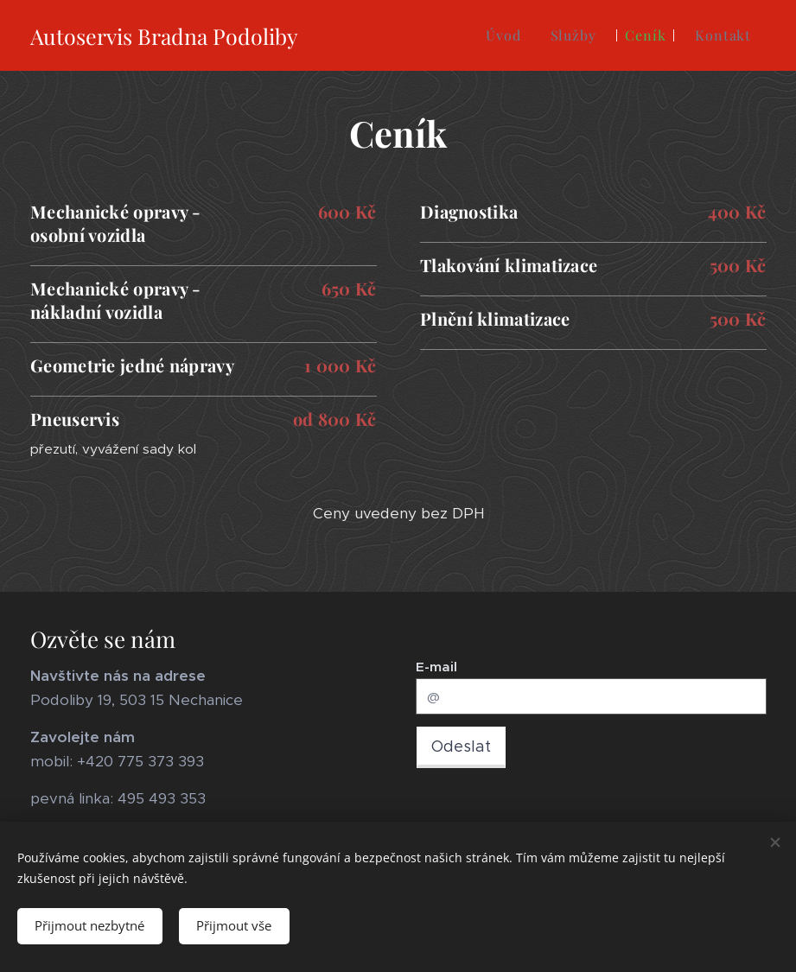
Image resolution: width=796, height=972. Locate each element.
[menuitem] (503, 35)
